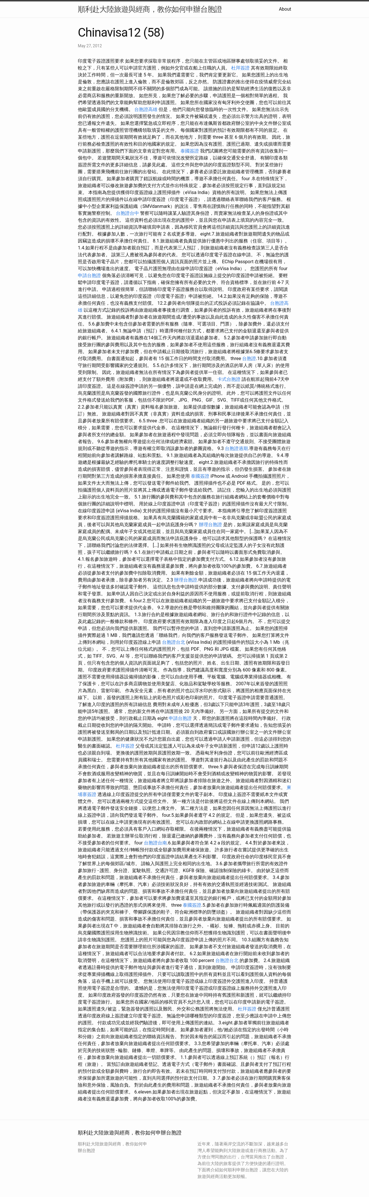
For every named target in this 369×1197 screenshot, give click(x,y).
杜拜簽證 (240, 68)
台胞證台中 (127, 213)
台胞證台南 (155, 843)
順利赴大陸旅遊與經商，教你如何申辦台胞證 (150, 9)
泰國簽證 (189, 151)
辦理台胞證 (210, 524)
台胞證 (249, 358)
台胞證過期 (236, 448)
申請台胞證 (89, 275)
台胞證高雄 (145, 109)
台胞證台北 (173, 642)
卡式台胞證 (228, 379)
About (285, 9)
